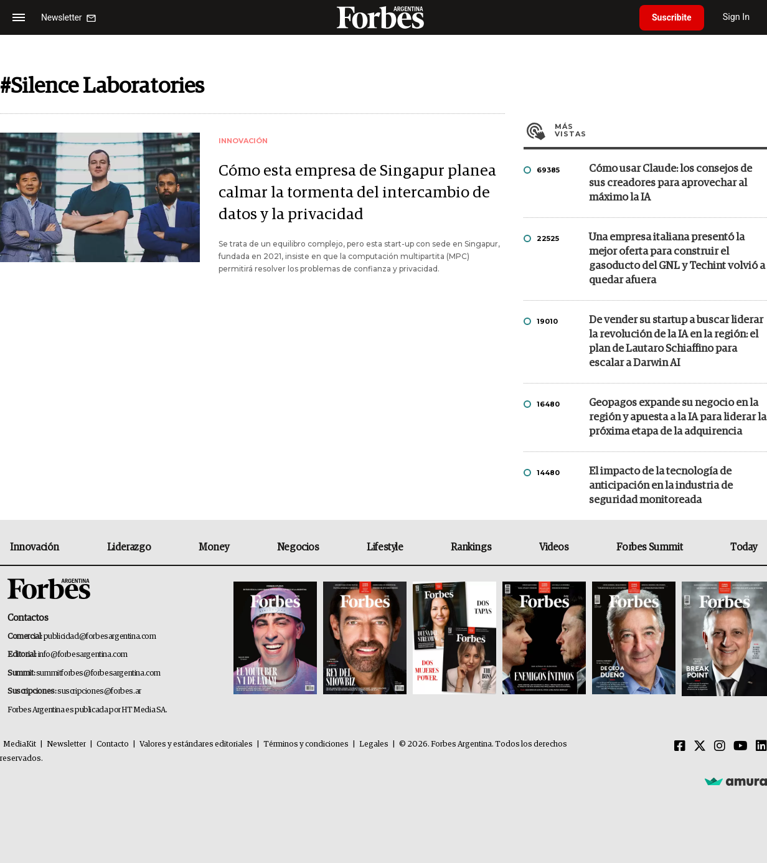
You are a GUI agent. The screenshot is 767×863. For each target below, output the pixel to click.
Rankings (471, 547)
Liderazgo (129, 547)
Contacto (112, 744)
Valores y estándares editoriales (196, 744)
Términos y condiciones (306, 744)
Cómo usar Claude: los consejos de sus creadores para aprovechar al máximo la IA (670, 183)
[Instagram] (719, 746)
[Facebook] (679, 746)
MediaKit (19, 744)
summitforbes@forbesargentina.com (98, 673)
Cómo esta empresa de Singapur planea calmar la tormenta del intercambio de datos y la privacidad (357, 192)
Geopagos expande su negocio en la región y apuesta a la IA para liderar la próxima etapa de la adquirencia (677, 417)
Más (661, 130)
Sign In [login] (736, 17)
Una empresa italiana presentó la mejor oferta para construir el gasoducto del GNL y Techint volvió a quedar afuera (677, 259)
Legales (373, 744)
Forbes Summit (649, 547)
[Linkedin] (761, 746)
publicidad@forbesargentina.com (100, 637)
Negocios (298, 547)
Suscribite (672, 17)
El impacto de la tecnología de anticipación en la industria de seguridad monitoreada (661, 486)
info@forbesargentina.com (83, 655)
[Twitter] (700, 746)
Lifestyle (385, 547)
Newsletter (66, 744)
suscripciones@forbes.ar (99, 691)
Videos (554, 547)
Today (743, 547)
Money (214, 547)
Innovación (34, 547)
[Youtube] (740, 746)
